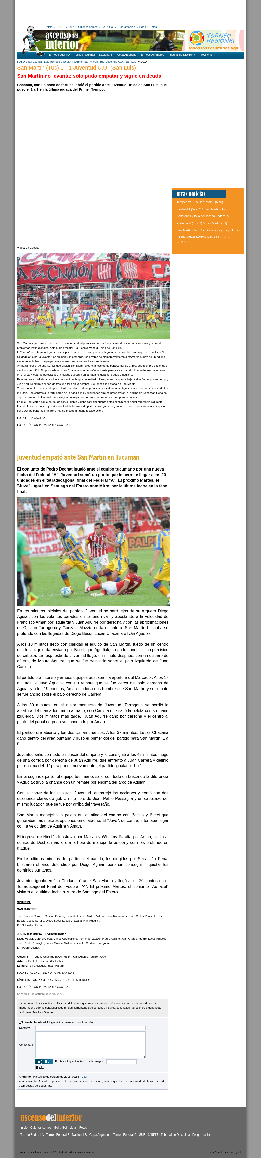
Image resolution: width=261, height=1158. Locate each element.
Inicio (49, 26)
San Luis (43, 61)
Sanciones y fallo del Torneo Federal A (203, 216)
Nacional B (106, 54)
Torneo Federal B (58, 1135)
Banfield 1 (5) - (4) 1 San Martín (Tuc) (202, 209)
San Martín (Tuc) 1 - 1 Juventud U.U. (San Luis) (76, 67)
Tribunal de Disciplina (181, 54)
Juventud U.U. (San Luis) (121, 61)
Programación (126, 26)
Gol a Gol (60, 1127)
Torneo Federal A (59, 54)
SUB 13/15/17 (65, 26)
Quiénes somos (87, 26)
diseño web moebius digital (225, 1152)
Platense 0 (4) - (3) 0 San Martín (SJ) (202, 223)
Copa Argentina (126, 54)
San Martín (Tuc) (94, 61)
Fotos (153, 26)
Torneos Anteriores (152, 54)
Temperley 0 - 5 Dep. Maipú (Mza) (200, 202)
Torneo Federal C (125, 1135)
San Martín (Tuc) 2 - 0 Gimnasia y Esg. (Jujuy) (208, 230)
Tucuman (77, 61)
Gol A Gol (107, 26)
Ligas (142, 26)
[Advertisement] (91, 11)
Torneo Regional (84, 54)
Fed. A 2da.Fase (27, 61)
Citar (84, 1076)
